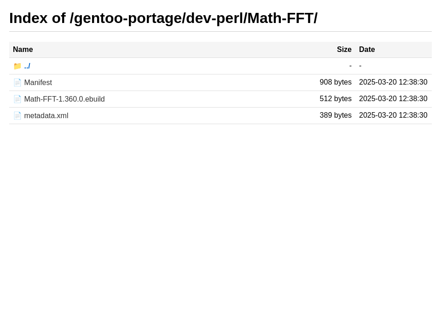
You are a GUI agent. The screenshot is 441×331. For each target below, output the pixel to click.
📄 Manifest (32, 82)
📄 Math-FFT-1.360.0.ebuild (59, 99)
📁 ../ (21, 66)
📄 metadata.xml (40, 116)
